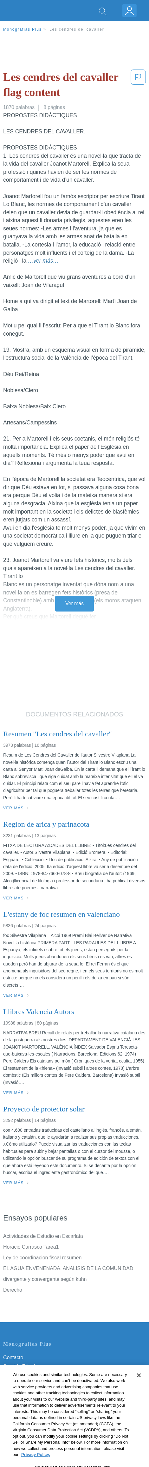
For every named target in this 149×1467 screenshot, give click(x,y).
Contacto (13, 1357)
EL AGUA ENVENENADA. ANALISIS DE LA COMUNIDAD (68, 1268)
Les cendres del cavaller (76, 29)
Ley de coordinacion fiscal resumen (42, 1257)
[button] (138, 86)
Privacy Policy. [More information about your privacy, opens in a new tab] (35, 1460)
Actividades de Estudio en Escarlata (43, 1236)
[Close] (139, 1381)
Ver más (74, 603)
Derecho (12, 1290)
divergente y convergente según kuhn (45, 1279)
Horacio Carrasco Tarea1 (31, 1247)
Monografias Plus (22, 29)
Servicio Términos (23, 1366)
